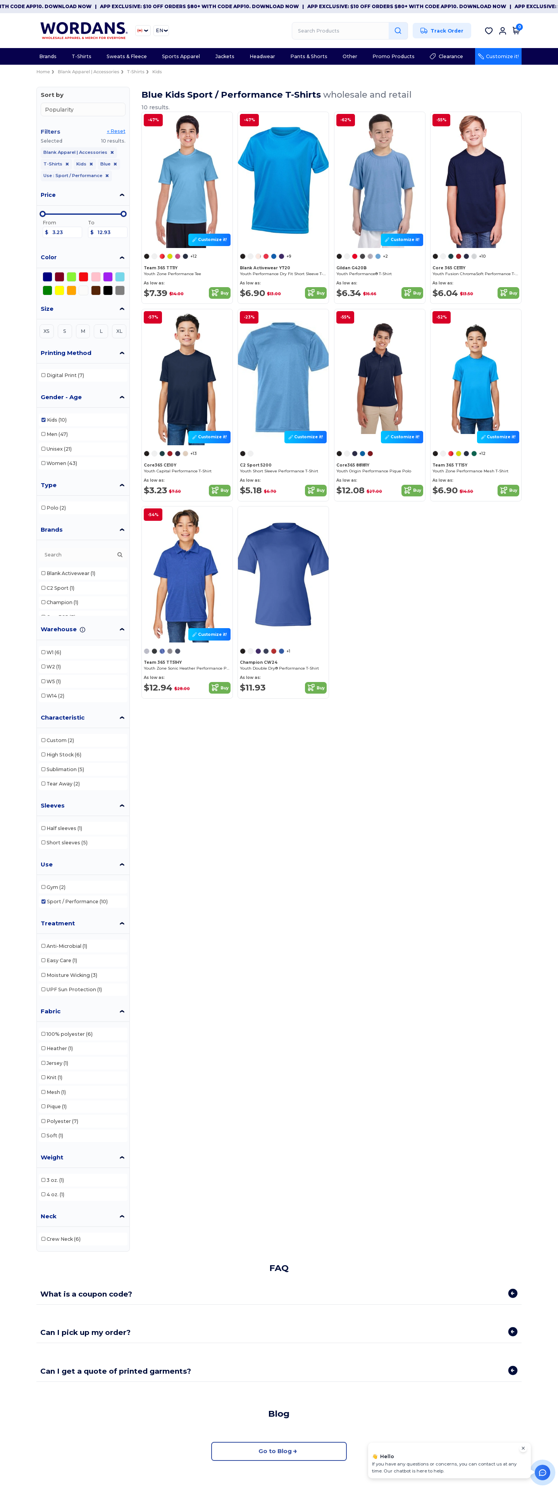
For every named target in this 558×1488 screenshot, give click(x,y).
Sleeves (53, 805)
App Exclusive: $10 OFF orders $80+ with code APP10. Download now (216, 6)
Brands (52, 529)
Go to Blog (279, 1451)
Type (49, 485)
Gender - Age (61, 397)
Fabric (50, 1011)
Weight (52, 1157)
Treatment (58, 923)
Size (47, 308)
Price (48, 194)
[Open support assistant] (542, 1472)
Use (47, 864)
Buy (220, 293)
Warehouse (59, 629)
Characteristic (62, 717)
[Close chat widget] (523, 1448)
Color (49, 257)
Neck (49, 1216)
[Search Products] (350, 31)
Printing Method (66, 352)
